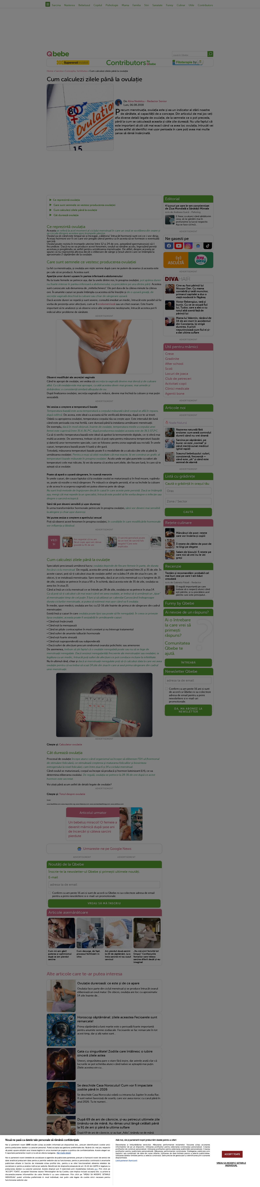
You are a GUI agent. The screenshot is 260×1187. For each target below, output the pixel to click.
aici (96, 1169)
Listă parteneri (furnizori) (126, 1161)
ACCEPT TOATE (232, 1154)
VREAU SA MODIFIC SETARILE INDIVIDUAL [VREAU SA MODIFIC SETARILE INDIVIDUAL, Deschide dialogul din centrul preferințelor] (231, 1164)
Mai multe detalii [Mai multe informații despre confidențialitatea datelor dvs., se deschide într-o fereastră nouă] (64, 1153)
